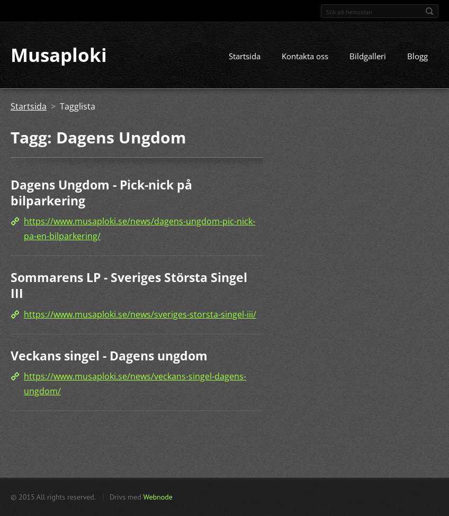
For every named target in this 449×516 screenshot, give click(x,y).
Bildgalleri (367, 56)
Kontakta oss (305, 56)
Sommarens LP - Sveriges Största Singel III (129, 285)
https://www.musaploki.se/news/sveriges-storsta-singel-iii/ (140, 314)
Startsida (245, 56)
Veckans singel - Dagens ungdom (109, 355)
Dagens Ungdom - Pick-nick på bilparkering (101, 193)
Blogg (417, 56)
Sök (429, 11)
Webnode (157, 497)
